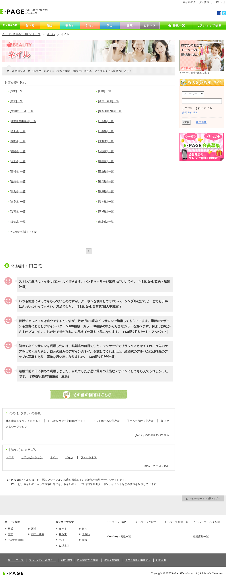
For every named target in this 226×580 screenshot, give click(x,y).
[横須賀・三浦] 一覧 (21, 111)
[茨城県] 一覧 (106, 211)
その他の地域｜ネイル (23, 231)
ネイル (54, 457)
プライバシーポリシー (42, 560)
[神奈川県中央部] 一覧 (23, 121)
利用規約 (66, 560)
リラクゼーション (32, 457)
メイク (69, 457)
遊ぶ (84, 528)
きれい (51, 34)
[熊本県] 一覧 (106, 201)
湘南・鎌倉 (37, 534)
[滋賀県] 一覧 (17, 221)
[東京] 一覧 (16, 101)
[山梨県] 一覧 (106, 131)
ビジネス (64, 545)
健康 (84, 539)
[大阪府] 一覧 (106, 151)
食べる (63, 528)
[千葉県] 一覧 (106, 121)
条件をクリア (190, 112)
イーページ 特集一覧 (176, 522)
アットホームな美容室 (106, 420)
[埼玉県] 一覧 (17, 131)
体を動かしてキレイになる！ (23, 420)
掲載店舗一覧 (201, 536)
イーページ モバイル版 (206, 522)
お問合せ (161, 560)
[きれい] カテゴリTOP (156, 465)
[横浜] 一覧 (16, 90)
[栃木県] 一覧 (17, 161)
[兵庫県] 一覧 (106, 191)
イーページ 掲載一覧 (118, 536)
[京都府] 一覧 (106, 161)
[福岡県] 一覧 (106, 181)
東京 (10, 534)
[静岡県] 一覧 (17, 151)
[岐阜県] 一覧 (17, 201)
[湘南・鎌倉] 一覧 (108, 101)
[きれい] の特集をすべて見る (152, 435)
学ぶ (61, 539)
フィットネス (89, 457)
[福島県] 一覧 (106, 221)
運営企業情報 (112, 560)
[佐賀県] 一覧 (17, 211)
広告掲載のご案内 (87, 560)
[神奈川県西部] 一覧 (110, 111)
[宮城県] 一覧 (17, 171)
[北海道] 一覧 (106, 141)
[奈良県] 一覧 (17, 191)
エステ (10, 457)
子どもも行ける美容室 (140, 420)
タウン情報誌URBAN (137, 560)
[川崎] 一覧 (104, 90)
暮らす (63, 534)
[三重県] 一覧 (106, 171)
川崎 (33, 528)
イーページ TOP (116, 522)
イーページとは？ (145, 522)
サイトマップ (16, 560)
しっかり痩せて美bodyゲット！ (67, 420)
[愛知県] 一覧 (17, 181)
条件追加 (201, 122)
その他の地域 (16, 539)
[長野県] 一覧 (17, 141)
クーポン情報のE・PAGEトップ (21, 34)
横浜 (10, 528)
